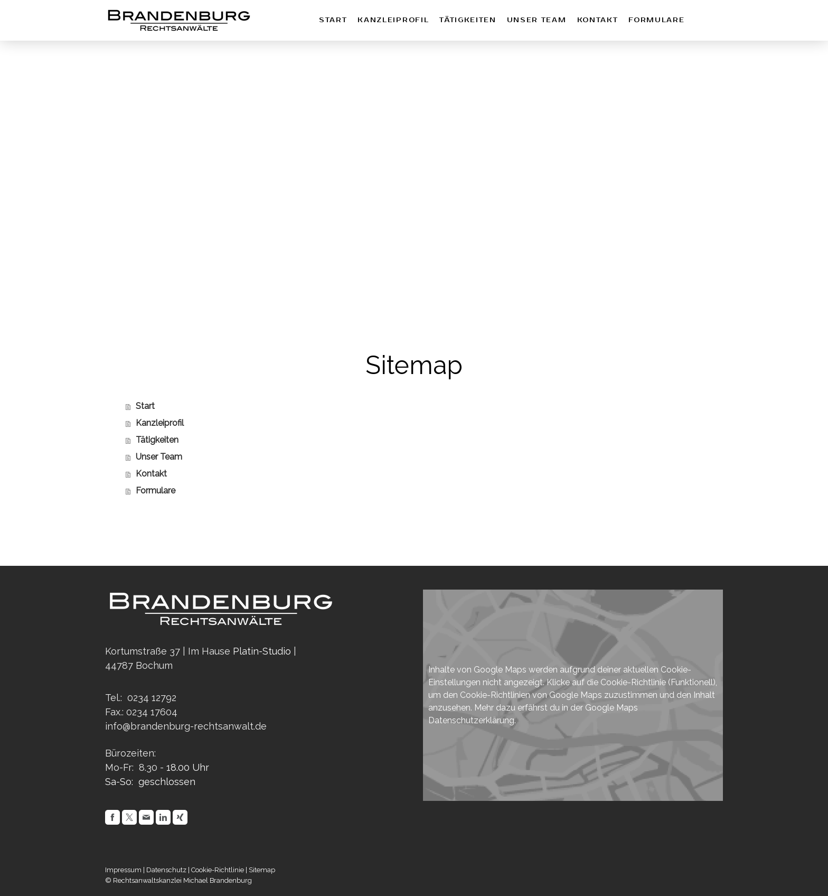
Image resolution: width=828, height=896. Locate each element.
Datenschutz (166, 870)
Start (333, 20)
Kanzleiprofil (393, 20)
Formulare (656, 20)
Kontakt (597, 20)
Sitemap (262, 870)
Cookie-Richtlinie (633, 682)
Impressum (123, 870)
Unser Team (537, 20)
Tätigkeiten (467, 20)
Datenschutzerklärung (471, 720)
